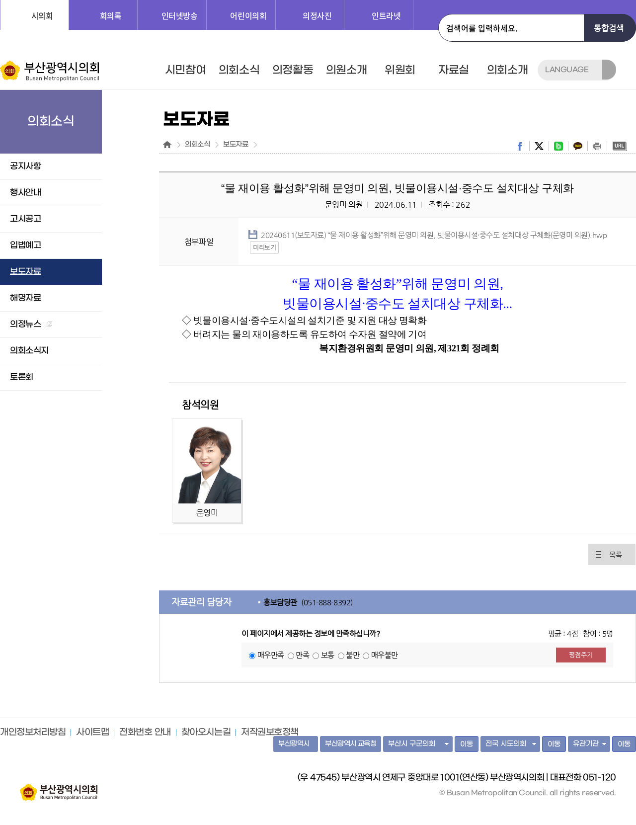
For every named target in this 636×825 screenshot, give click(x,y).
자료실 (453, 70)
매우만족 (270, 655)
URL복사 (619, 146)
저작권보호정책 (270, 732)
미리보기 (264, 247)
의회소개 (507, 70)
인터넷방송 (179, 15)
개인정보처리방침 (33, 732)
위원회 (400, 70)
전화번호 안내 (145, 732)
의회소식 (239, 70)
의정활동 (292, 70)
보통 (327, 655)
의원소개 (346, 70)
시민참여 (185, 70)
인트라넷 (386, 15)
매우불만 (384, 655)
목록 (615, 555)
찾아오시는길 (206, 732)
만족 (302, 655)
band (558, 146)
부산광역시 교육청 (350, 744)
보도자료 (235, 144)
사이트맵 (92, 732)
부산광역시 (294, 744)
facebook (519, 146)
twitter (539, 146)
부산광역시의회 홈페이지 (58, 787)
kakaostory (577, 146)
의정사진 (317, 15)
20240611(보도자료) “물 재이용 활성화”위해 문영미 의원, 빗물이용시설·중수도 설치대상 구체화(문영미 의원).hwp (434, 235)
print (597, 146)
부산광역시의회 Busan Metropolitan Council (50, 71)
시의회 (42, 15)
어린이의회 (248, 15)
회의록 (111, 15)
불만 (352, 655)
